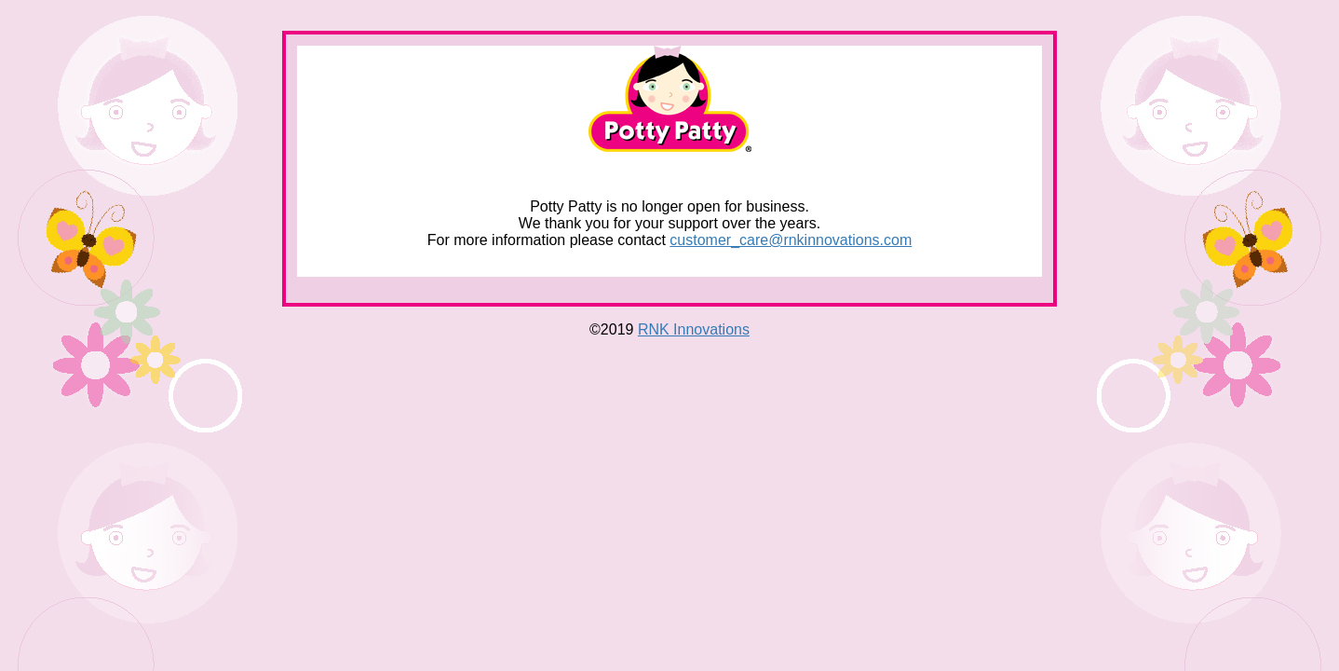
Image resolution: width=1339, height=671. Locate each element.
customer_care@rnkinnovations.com (791, 240)
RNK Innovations (694, 329)
